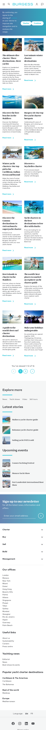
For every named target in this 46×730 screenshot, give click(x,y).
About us (6, 638)
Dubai (4, 586)
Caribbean (6, 681)
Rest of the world (10, 690)
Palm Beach (7, 625)
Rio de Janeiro (8, 617)
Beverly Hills (7, 592)
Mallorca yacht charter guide (20, 420)
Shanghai (6, 614)
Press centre (7, 646)
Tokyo (4, 606)
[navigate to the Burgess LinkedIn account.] (26, 724)
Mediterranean (8, 701)
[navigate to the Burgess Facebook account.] (13, 724)
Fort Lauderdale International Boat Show (23, 484)
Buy (23, 537)
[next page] (32, 371)
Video (24, 399)
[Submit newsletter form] (41, 516)
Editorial (6, 659)
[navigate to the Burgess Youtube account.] (33, 724)
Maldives (6, 693)
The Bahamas (8, 684)
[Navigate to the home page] (23, 4)
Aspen (5, 620)
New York (6, 581)
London (5, 575)
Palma (5, 595)
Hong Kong (7, 589)
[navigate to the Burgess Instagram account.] (19, 724)
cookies (14, 18)
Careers (5, 644)
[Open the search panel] (9, 4)
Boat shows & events (11, 665)
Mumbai (5, 611)
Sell (23, 544)
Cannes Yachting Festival (18, 463)
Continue (37, 23)
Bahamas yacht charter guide (20, 430)
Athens (5, 597)
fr (32, 713)
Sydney (5, 608)
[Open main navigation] (3, 4)
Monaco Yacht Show (16, 473)
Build (23, 551)
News (4, 399)
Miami (5, 583)
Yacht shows (15, 399)
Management (23, 559)
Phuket (5, 603)
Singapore (6, 600)
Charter (23, 529)
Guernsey (6, 622)
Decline (26, 23)
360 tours (34, 399)
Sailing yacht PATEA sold (18, 440)
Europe (5, 698)
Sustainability (8, 641)
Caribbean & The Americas (15, 678)
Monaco (5, 578)
